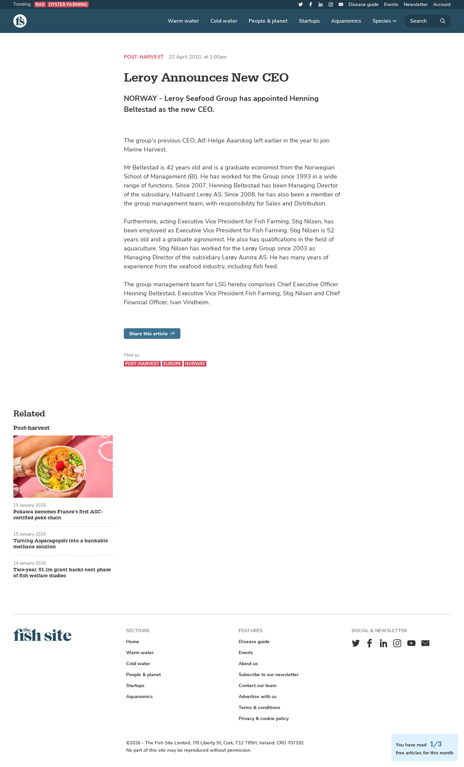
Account (442, 4)
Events (391, 4)
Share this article (152, 334)
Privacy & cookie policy (264, 718)
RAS (40, 4)
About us (248, 663)
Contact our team (257, 685)
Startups (309, 21)
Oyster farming (68, 4)
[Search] (428, 21)
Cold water (223, 21)
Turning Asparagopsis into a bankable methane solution (60, 544)
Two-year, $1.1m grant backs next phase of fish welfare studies (62, 573)
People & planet (268, 21)
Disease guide (363, 4)
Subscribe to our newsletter (269, 674)
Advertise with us (258, 696)
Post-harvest (143, 57)
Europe (172, 364)
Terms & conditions (259, 707)
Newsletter (416, 4)
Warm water (183, 21)
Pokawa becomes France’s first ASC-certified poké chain (58, 515)
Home (132, 642)
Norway (195, 364)
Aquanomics (346, 21)
